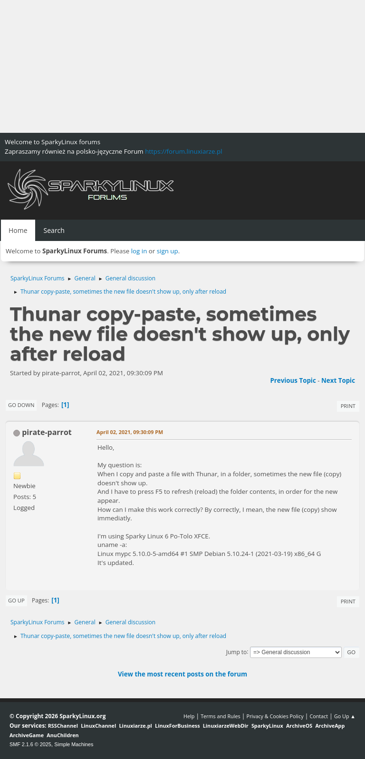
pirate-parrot (47, 432)
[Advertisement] (182, 66)
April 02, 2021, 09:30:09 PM (129, 431)
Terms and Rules (220, 716)
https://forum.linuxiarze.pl (183, 151)
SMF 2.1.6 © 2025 (30, 744)
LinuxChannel (98, 725)
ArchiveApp (330, 725)
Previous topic (293, 380)
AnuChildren (62, 735)
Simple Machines (73, 744)
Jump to (236, 652)
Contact (318, 716)
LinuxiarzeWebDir (226, 725)
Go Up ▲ (344, 716)
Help (188, 716)
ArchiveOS (299, 725)
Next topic (338, 380)
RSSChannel (63, 725)
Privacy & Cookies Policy (274, 716)
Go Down (21, 404)
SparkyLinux (267, 725)
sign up (167, 251)
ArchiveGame (27, 735)
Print (348, 405)
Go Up (16, 600)
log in (139, 251)
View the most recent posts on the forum (182, 674)
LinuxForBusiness (177, 725)
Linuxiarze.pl (135, 725)
